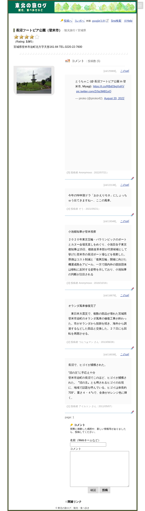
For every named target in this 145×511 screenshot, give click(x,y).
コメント (75, 448)
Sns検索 (116, 20)
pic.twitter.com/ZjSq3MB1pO (93, 91)
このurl (124, 70)
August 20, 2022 (114, 98)
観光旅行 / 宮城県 (75, 30)
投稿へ (66, 20)
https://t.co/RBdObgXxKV (108, 86)
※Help (128, 20)
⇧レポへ (79, 20)
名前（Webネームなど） (85, 440)
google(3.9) (98, 20)
